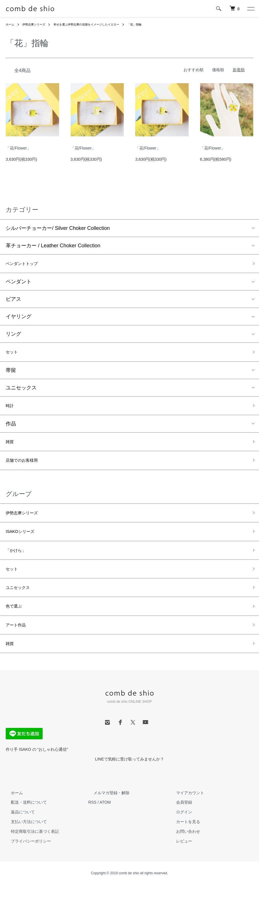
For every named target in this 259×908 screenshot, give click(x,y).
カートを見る (183, 845)
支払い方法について (24, 845)
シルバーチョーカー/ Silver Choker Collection (58, 228)
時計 (11, 410)
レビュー (179, 864)
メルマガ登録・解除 (106, 816)
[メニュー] (250, 8)
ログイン (179, 835)
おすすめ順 (194, 69)
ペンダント (18, 283)
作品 (11, 429)
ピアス (13, 301)
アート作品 (18, 645)
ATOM (105, 825)
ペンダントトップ (26, 264)
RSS (92, 825)
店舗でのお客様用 (26, 468)
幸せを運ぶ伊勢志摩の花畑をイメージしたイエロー (99, 24)
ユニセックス (21, 391)
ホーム (11, 24)
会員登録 (179, 825)
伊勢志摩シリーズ (37, 24)
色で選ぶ (16, 625)
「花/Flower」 (18, 148)
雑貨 (11, 448)
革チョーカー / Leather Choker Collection (53, 245)
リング (13, 336)
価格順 (218, 69)
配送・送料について (24, 825)
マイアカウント (185, 816)
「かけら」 (18, 564)
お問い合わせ (183, 855)
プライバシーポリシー (26, 864)
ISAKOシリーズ (24, 543)
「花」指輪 (155, 24)
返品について (18, 835)
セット (13, 355)
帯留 (11, 374)
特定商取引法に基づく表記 (30, 855)
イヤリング (18, 318)
